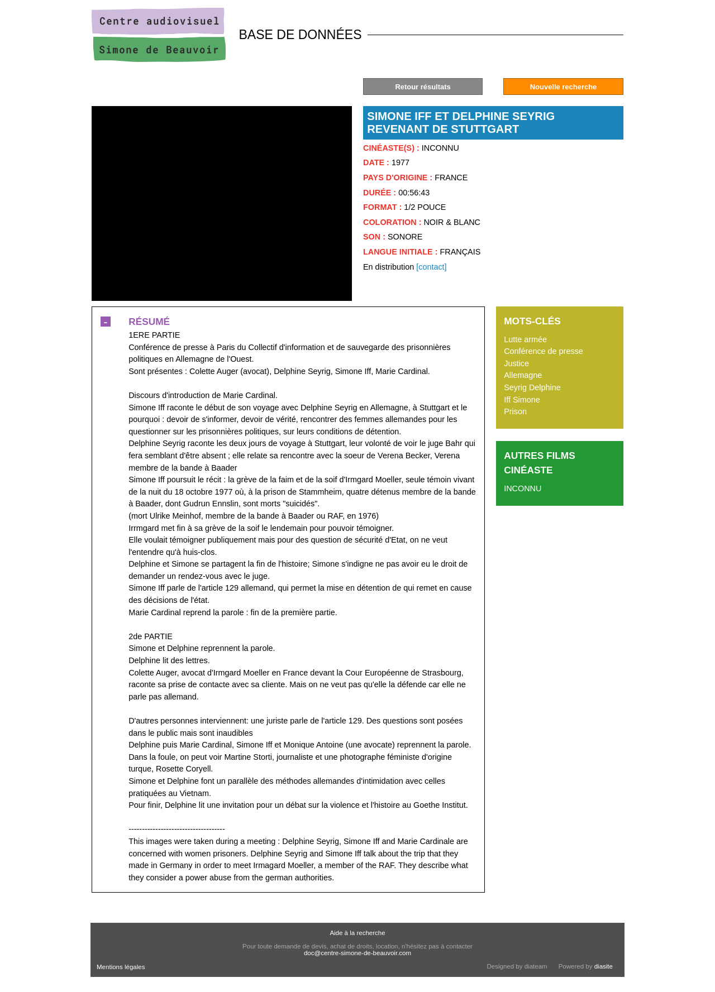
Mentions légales (121, 967)
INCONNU (522, 488)
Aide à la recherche (357, 932)
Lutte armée (525, 339)
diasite (603, 966)
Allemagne (523, 375)
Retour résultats (422, 87)
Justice (516, 363)
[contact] (431, 266)
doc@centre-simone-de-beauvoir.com (357, 953)
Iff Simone (522, 399)
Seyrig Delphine (532, 387)
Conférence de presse (543, 351)
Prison (515, 411)
